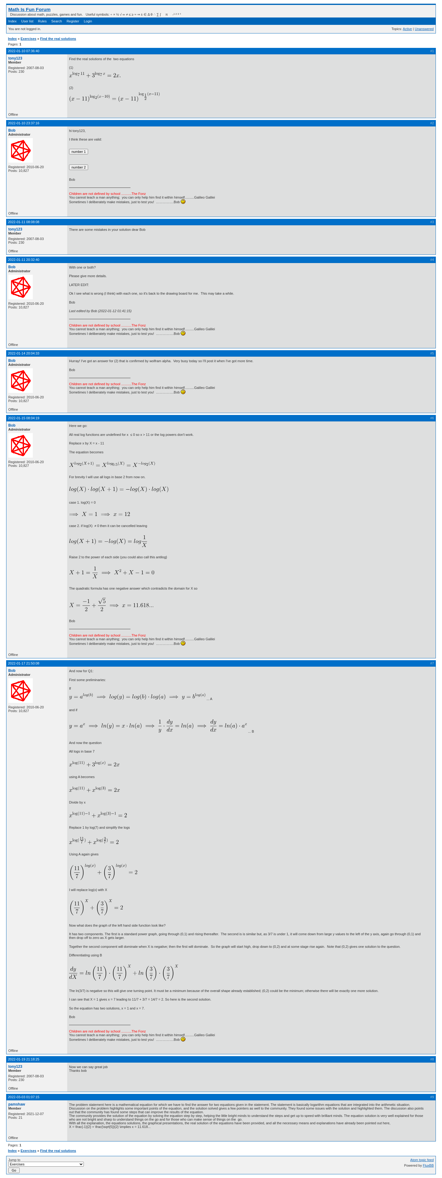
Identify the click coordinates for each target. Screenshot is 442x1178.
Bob (11, 130)
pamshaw (16, 1104)
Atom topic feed (422, 1160)
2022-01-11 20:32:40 (23, 260)
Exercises (28, 39)
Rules (42, 21)
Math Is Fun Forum (29, 9)
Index (12, 21)
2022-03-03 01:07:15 (23, 1097)
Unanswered (424, 29)
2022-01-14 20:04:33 (23, 353)
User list (27, 21)
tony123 (15, 58)
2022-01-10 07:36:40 (23, 51)
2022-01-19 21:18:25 (23, 1059)
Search (56, 21)
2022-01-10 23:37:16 (23, 123)
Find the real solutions (58, 39)
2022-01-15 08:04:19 (23, 418)
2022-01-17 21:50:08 (23, 663)
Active (407, 29)
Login (88, 21)
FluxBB (428, 1165)
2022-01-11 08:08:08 (23, 222)
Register (73, 21)
